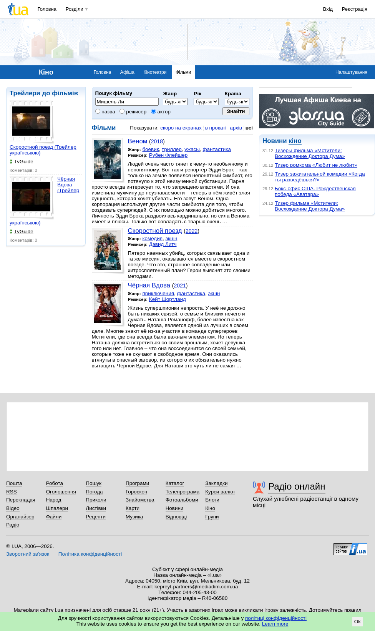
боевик (150, 149)
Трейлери (25, 93)
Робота (54, 483)
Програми (137, 483)
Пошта (14, 483)
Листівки (96, 508)
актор (161, 112)
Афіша (127, 72)
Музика (134, 517)
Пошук (93, 483)
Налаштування (351, 72)
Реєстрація (354, 9)
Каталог (175, 483)
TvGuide (21, 161)
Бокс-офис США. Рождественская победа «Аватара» (315, 191)
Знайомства (140, 500)
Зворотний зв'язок (27, 554)
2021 (180, 285)
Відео (13, 508)
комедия (152, 238)
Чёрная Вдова (149, 285)
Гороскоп (136, 492)
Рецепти (96, 517)
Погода (94, 492)
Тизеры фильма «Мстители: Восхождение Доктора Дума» (310, 153)
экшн (171, 238)
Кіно (210, 508)
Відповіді (176, 517)
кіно (295, 140)
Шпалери (57, 508)
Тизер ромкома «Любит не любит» (316, 165)
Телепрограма (183, 492)
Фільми (183, 72)
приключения (158, 293)
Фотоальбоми (182, 500)
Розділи (74, 9)
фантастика (216, 149)
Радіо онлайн (296, 486)
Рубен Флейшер (168, 155)
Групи (212, 517)
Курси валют (220, 492)
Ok (357, 621)
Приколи (96, 500)
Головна (47, 9)
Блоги (212, 500)
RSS (11, 492)
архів (236, 128)
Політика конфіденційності (90, 554)
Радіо (12, 525)
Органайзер (20, 517)
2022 (191, 231)
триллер (172, 149)
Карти (132, 508)
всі (249, 128)
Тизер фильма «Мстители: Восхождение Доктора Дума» (310, 206)
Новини (175, 508)
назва (105, 112)
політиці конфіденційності (276, 618)
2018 (157, 141)
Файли (54, 517)
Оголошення (61, 492)
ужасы (192, 149)
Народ (53, 500)
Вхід (328, 9)
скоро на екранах (180, 128)
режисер (132, 112)
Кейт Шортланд (167, 299)
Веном (138, 141)
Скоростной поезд (155, 230)
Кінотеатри (154, 72)
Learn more (275, 624)
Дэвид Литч (163, 244)
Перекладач (20, 500)
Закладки (216, 483)
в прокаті (216, 128)
